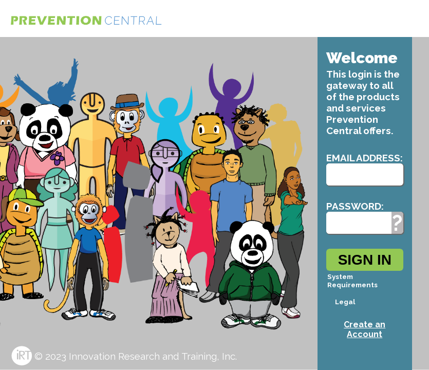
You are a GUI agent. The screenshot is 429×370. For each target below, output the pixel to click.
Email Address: (364, 157)
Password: (355, 206)
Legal (345, 302)
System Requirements (352, 280)
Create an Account (364, 329)
